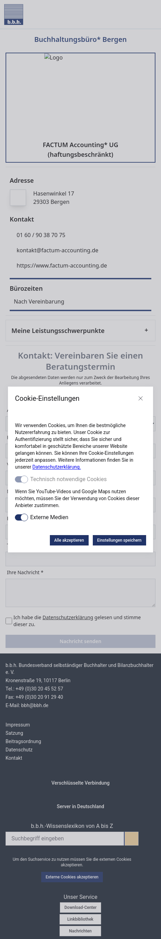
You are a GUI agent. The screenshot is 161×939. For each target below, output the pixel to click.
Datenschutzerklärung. (57, 467)
